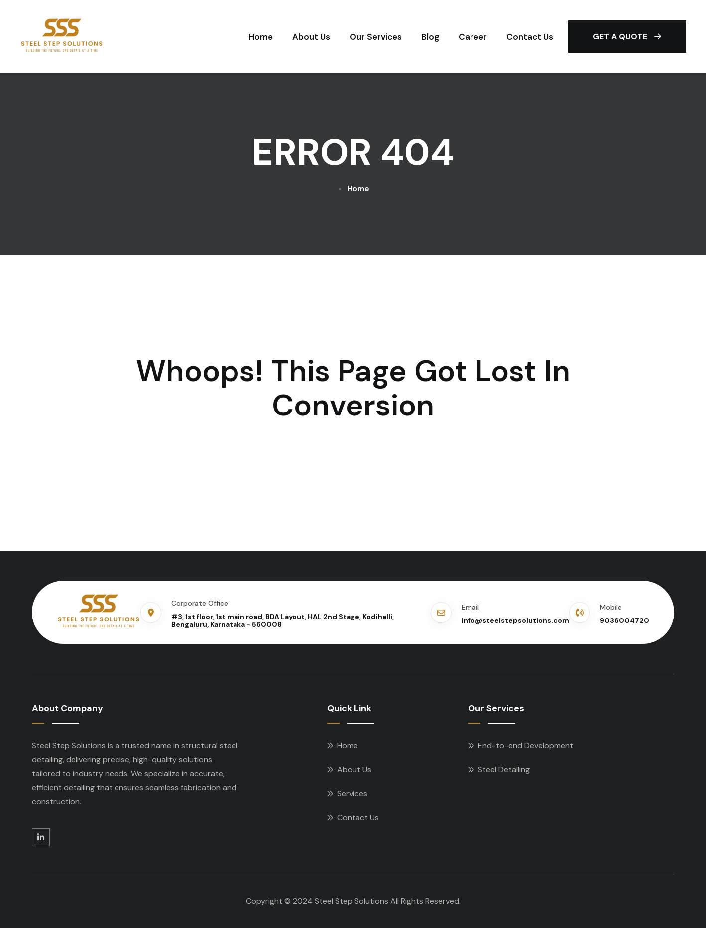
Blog (430, 36)
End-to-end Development (525, 745)
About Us (311, 36)
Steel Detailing (504, 769)
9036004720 (624, 620)
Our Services (376, 36)
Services (352, 793)
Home (260, 36)
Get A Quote (627, 36)
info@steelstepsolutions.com (515, 620)
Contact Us (529, 36)
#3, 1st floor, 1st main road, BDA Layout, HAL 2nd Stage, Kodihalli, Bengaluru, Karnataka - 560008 (282, 620)
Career (473, 36)
